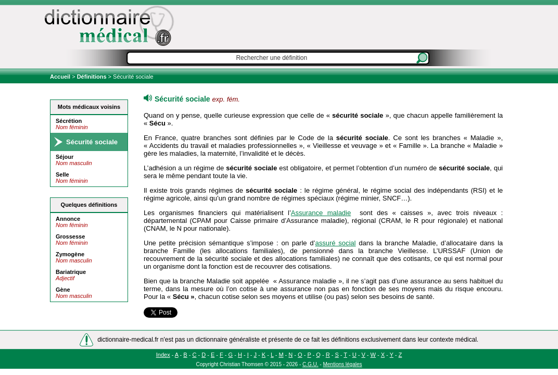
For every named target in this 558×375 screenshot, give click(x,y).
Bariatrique (71, 272)
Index (163, 355)
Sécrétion (69, 121)
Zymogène (70, 254)
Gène (63, 289)
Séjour (64, 157)
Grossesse (70, 236)
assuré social (335, 243)
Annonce (68, 219)
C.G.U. (310, 364)
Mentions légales (342, 364)
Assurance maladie (321, 213)
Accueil (61, 76)
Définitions (92, 76)
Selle (62, 174)
